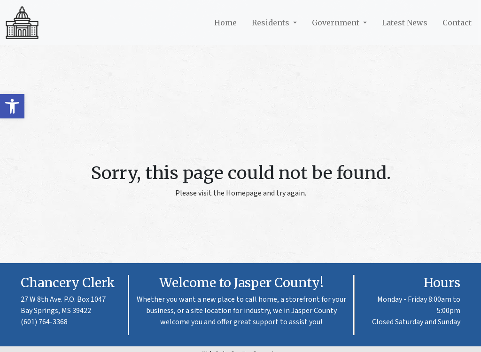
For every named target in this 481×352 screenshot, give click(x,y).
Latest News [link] (404, 22)
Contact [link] (457, 22)
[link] (12, 106)
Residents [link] (271, 22)
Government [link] (336, 22)
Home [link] (225, 22)
